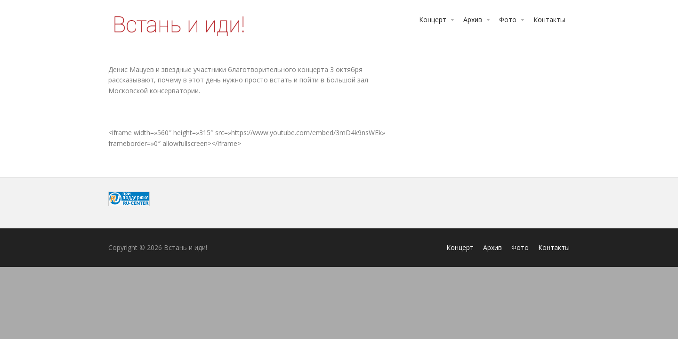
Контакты (549, 19)
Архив (472, 19)
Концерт (432, 19)
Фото (508, 19)
